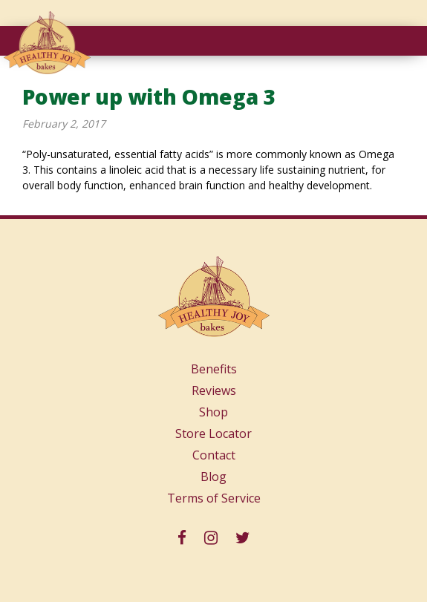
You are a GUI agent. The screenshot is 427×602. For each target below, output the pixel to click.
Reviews (214, 390)
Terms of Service (214, 498)
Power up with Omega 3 (149, 96)
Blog (213, 476)
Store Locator (213, 433)
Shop (213, 412)
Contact (213, 455)
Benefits (214, 369)
